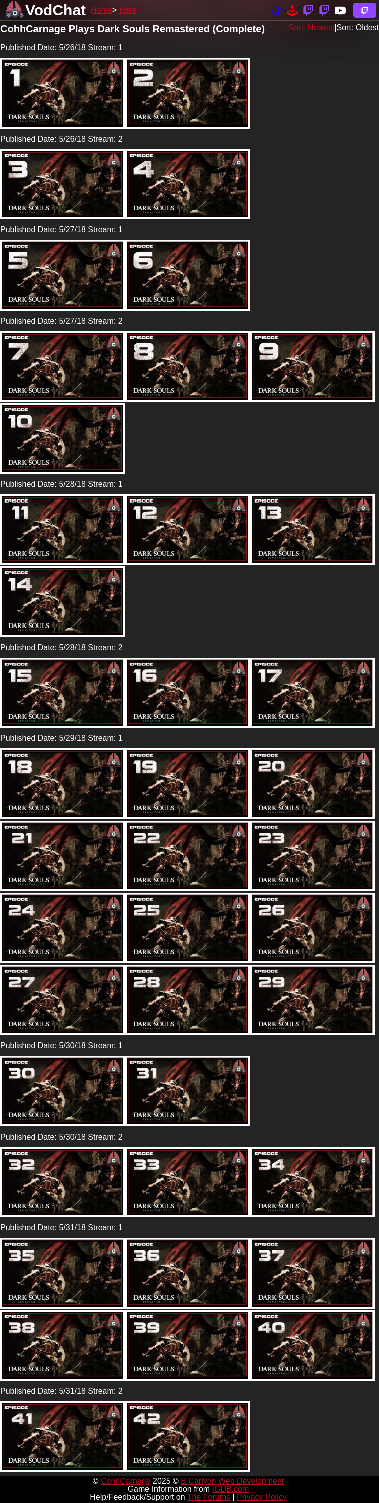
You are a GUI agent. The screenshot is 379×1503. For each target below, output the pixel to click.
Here (128, 10)
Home (101, 10)
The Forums (208, 1497)
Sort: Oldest (358, 27)
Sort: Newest (312, 27)
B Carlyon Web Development (232, 1481)
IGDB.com (230, 1489)
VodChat (55, 10)
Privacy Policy (262, 1497)
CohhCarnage (126, 1481)
